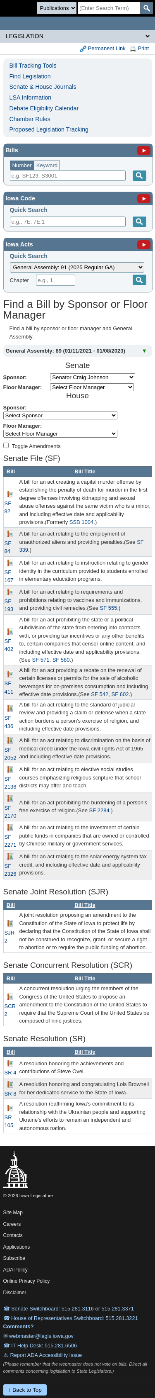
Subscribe (14, 1258)
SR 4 (11, 1072)
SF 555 (108, 608)
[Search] (109, 8)
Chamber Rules (30, 119)
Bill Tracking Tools (33, 65)
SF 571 (40, 660)
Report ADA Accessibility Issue (46, 1355)
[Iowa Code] (143, 198)
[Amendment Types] (6, 445)
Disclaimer (14, 1293)
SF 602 (120, 694)
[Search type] (56, 8)
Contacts (13, 1235)
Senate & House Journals (43, 86)
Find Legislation (30, 76)
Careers (12, 1224)
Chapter (19, 280)
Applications (16, 1247)
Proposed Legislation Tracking (49, 129)
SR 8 (11, 1094)
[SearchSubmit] (146, 8)
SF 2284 (99, 810)
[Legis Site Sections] (77, 36)
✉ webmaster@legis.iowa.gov (38, 1336)
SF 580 (61, 660)
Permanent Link (103, 48)
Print (139, 48)
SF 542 (99, 694)
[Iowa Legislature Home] (77, 23)
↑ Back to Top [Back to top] (25, 1390)
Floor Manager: (22, 387)
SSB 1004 (81, 522)
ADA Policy (15, 1270)
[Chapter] (55, 280)
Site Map (13, 1212)
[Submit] (139, 222)
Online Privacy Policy (26, 1281)
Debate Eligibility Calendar (44, 108)
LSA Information (31, 97)
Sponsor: (15, 377)
